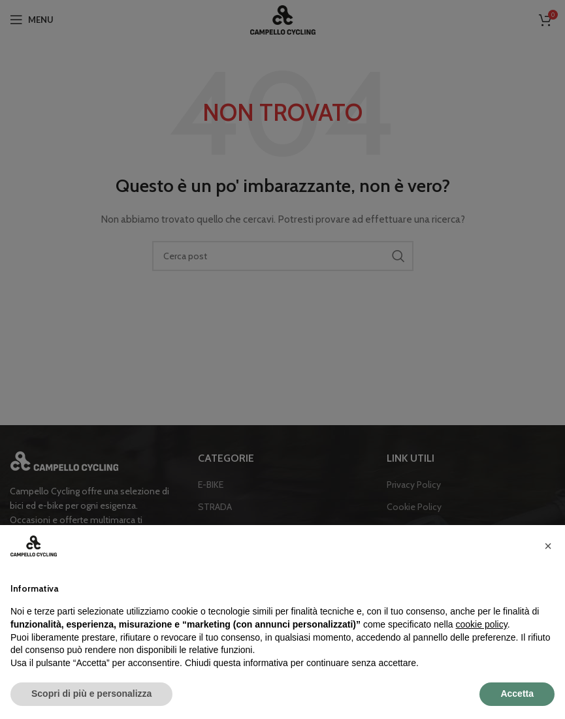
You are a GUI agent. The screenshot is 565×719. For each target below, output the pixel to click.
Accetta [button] (517, 693)
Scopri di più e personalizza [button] (91, 693)
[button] (548, 545)
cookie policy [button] (482, 624)
